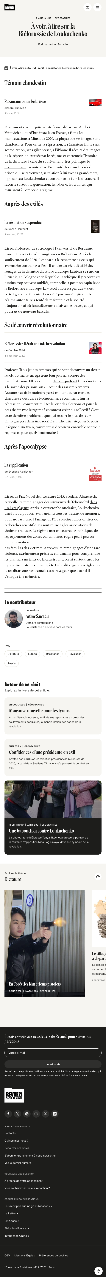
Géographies (62, 18)
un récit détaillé (75, 266)
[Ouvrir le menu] (97, 7)
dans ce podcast (65, 381)
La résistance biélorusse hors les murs (69, 68)
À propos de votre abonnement (23, 1180)
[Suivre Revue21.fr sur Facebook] (8, 1114)
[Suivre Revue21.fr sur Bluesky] (45, 1114)
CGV (7, 1255)
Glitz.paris (10, 1220)
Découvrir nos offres (16, 1148)
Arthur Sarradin (58, 44)
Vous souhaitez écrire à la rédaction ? (27, 1188)
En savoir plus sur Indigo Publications (27, 1206)
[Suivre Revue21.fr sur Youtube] (36, 1114)
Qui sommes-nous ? (16, 1140)
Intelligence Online (15, 1235)
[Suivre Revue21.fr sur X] (17, 1114)
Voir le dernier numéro (17, 1162)
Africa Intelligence (15, 1228)
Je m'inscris (53, 1064)
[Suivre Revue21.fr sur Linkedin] (55, 1114)
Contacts (9, 1133)
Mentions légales (24, 1255)
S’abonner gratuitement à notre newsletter (30, 1155)
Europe (32, 653)
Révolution (75, 653)
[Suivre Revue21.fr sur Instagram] (27, 1114)
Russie (11, 663)
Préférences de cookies (53, 1255)
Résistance (52, 653)
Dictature (13, 653)
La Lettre (9, 1213)
